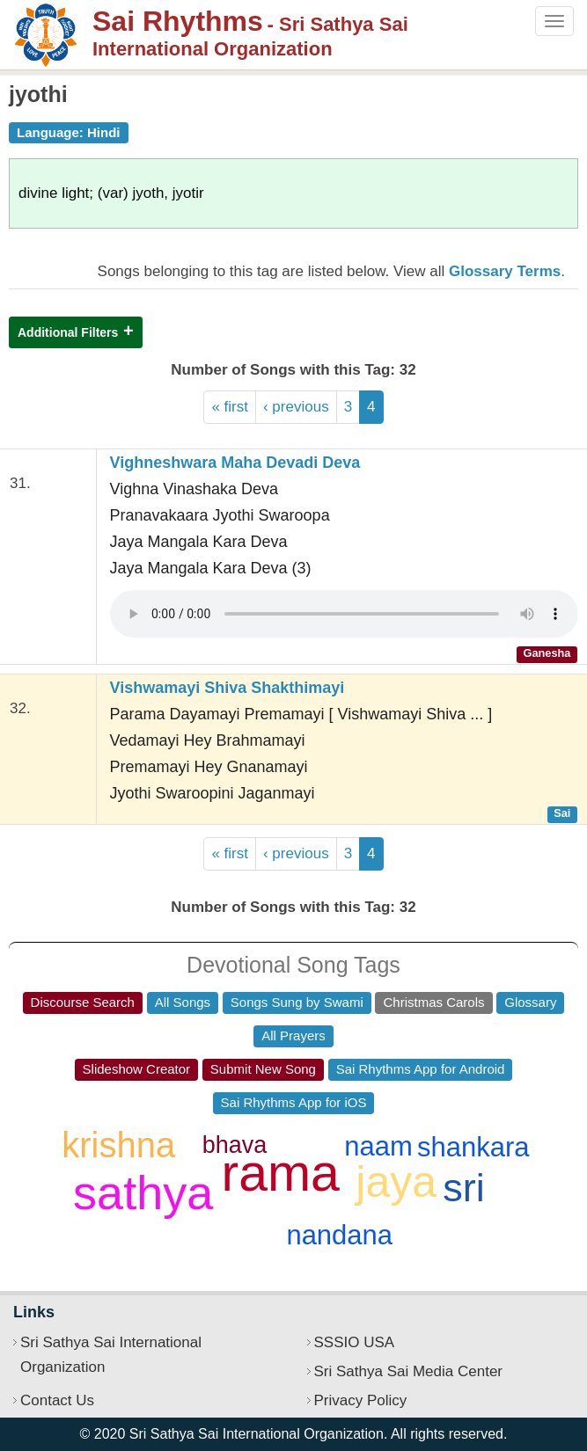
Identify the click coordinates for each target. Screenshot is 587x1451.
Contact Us (57, 1400)
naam (378, 1146)
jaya (396, 1182)
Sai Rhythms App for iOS (294, 1102)
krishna (118, 1145)
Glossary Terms (505, 271)
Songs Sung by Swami (297, 1002)
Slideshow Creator (137, 1068)
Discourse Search (83, 1002)
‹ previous (296, 406)
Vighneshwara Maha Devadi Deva (235, 462)
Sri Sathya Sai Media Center (408, 1371)
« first (229, 406)
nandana (339, 1235)
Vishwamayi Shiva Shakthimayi (227, 687)
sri (463, 1187)
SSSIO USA (354, 1342)
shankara (473, 1147)
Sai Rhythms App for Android (420, 1068)
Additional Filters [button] (68, 332)
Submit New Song (263, 1068)
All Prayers (293, 1035)
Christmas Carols (433, 1002)
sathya (143, 1192)
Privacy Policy (360, 1400)
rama (281, 1173)
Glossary (530, 1002)
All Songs (182, 1002)
